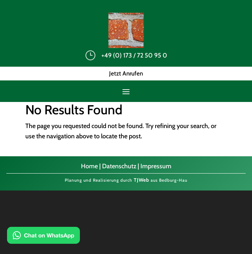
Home (89, 166)
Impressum (155, 166)
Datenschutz (119, 166)
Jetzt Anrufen (126, 73)
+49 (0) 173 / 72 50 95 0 (134, 55)
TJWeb (141, 180)
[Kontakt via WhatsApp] (43, 237)
